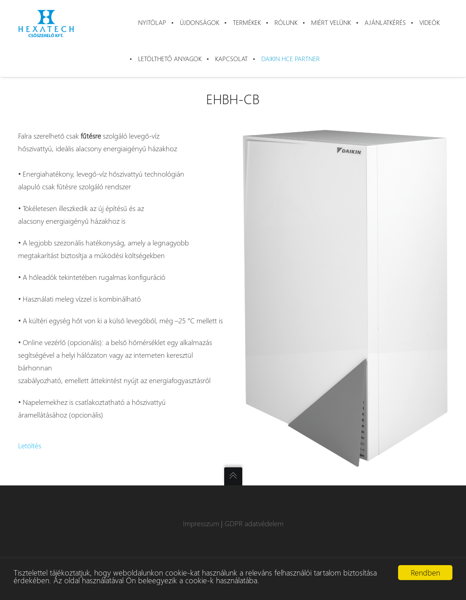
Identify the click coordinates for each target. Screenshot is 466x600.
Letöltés (29, 445)
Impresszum (201, 523)
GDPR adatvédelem (254, 523)
